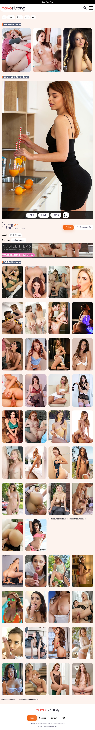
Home (43, 215)
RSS (63, 718)
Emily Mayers (15, 235)
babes (19, 17)
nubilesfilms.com (18, 240)
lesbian (11, 17)
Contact (54, 718)
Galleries (42, 718)
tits (4, 17)
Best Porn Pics (47, 2)
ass (33, 17)
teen (26, 17)
